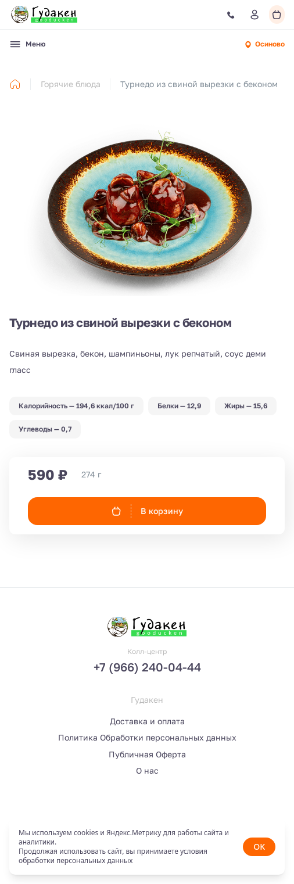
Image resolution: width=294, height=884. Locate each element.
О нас (147, 770)
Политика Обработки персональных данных (147, 737)
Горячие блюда (71, 84)
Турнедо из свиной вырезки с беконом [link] (199, 84)
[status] (147, 847)
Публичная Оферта (147, 754)
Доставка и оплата (147, 721)
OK (259, 846)
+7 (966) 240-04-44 (147, 667)
